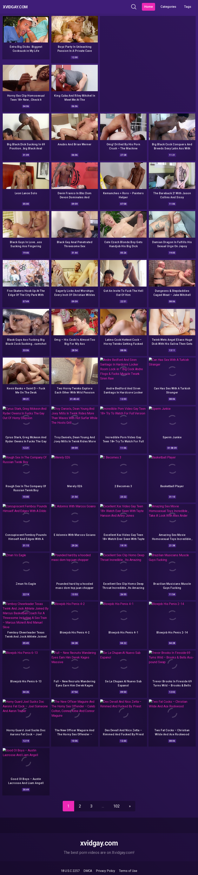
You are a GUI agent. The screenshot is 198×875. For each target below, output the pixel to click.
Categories (168, 7)
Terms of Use (128, 863)
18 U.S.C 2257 (70, 863)
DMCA (87, 863)
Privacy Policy (105, 863)
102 (116, 798)
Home (148, 7)
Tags (187, 7)
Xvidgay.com (20, 6)
